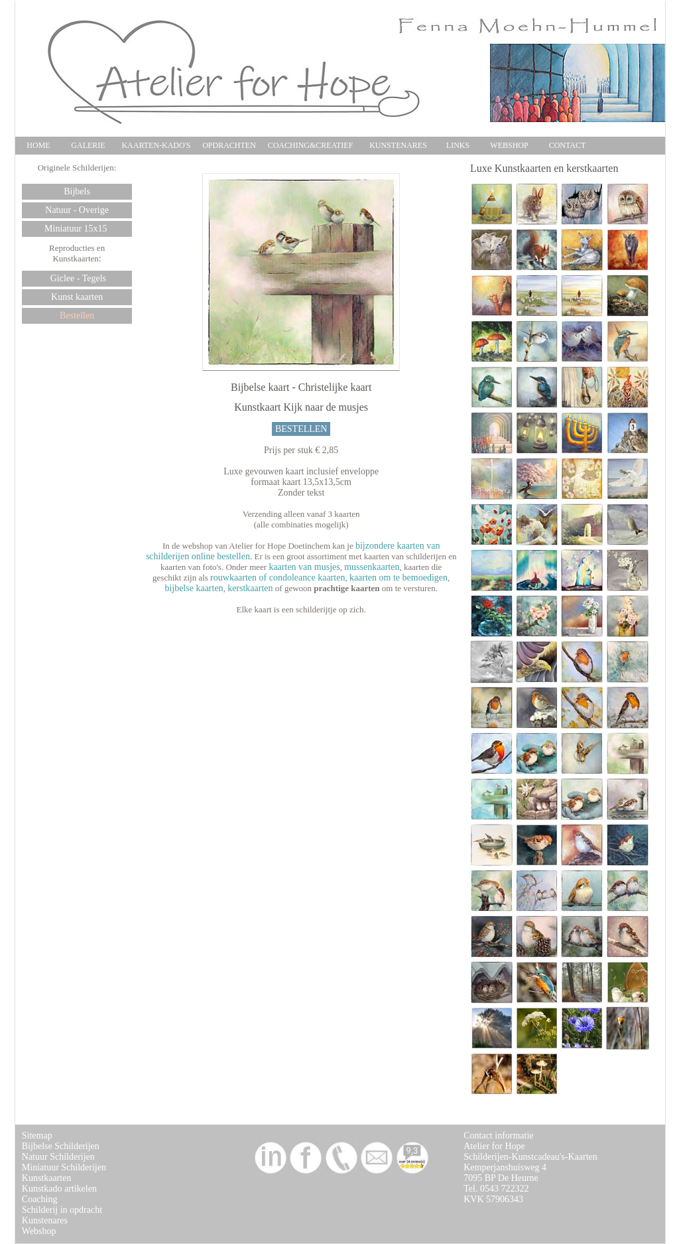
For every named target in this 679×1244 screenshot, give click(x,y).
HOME (38, 145)
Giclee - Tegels (77, 278)
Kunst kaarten (77, 297)
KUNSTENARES (398, 145)
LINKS (457, 145)
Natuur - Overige (77, 210)
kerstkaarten (250, 588)
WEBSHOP (509, 145)
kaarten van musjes (304, 567)
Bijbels (77, 191)
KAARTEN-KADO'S (155, 145)
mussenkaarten (371, 567)
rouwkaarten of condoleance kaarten (277, 578)
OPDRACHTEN (229, 145)
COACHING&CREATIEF (310, 145)
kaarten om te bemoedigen (398, 578)
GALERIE (88, 145)
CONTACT (567, 145)
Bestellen (77, 315)
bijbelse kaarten (193, 588)
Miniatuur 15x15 (76, 229)
